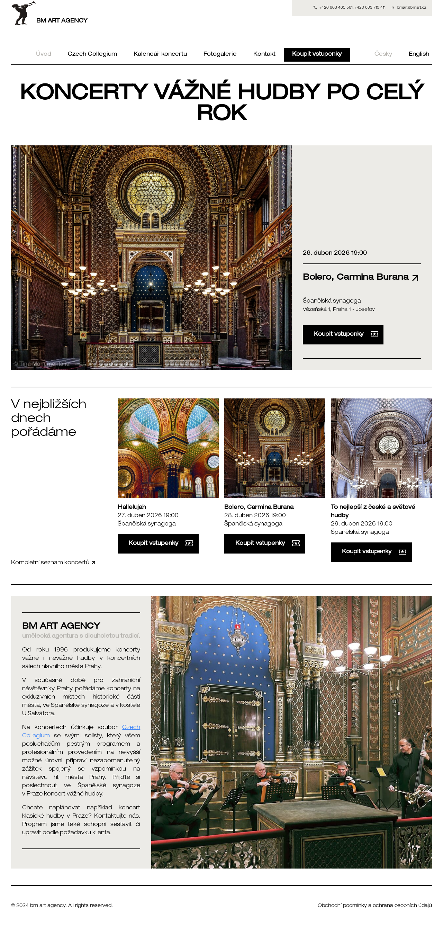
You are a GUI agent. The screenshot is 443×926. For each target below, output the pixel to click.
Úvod (43, 54)
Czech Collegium (92, 54)
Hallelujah (132, 508)
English (419, 54)
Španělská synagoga (332, 301)
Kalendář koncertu (160, 54)
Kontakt (264, 54)
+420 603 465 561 (336, 8)
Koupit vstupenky (317, 54)
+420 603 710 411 (370, 8)
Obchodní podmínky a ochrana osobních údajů (375, 905)
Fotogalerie (220, 54)
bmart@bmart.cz (411, 8)
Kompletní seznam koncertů (53, 563)
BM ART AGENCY (49, 13)
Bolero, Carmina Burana (258, 508)
